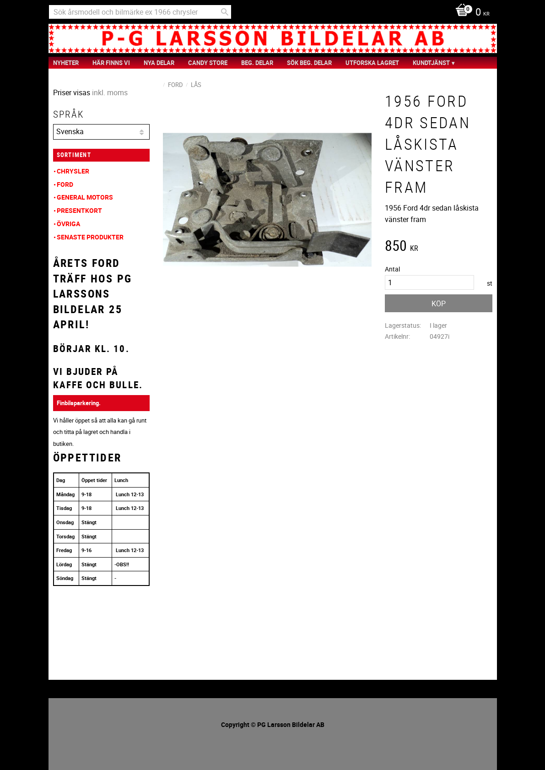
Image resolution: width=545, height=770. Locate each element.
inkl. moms (110, 92)
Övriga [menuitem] (68, 223)
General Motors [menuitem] (85, 197)
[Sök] (225, 12)
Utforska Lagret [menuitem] (372, 63)
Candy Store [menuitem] (207, 63)
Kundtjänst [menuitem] (431, 63)
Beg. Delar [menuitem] (257, 63)
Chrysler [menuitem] (73, 171)
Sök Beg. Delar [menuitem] (309, 63)
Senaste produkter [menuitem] (90, 237)
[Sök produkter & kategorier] (140, 12)
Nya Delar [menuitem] (159, 63)
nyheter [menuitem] (66, 63)
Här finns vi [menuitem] (111, 63)
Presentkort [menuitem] (79, 210)
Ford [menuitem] (65, 184)
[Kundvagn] (470, 13)
